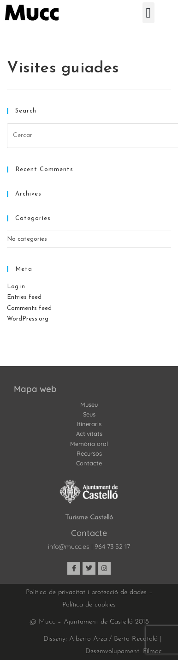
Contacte (89, 463)
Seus (89, 414)
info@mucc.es (68, 546)
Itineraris (89, 424)
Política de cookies (89, 604)
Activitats (89, 433)
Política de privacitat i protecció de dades (86, 592)
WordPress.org (27, 319)
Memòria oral (89, 443)
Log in (16, 287)
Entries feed (24, 297)
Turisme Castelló (89, 517)
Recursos (89, 453)
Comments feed (29, 308)
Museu (89, 404)
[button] (148, 12)
